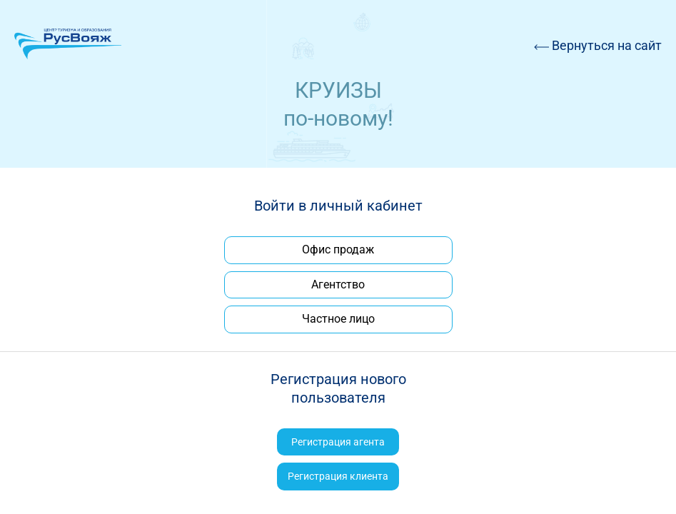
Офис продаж (338, 249)
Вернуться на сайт (598, 45)
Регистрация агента (338, 442)
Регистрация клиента (338, 476)
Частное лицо (338, 319)
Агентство (338, 284)
